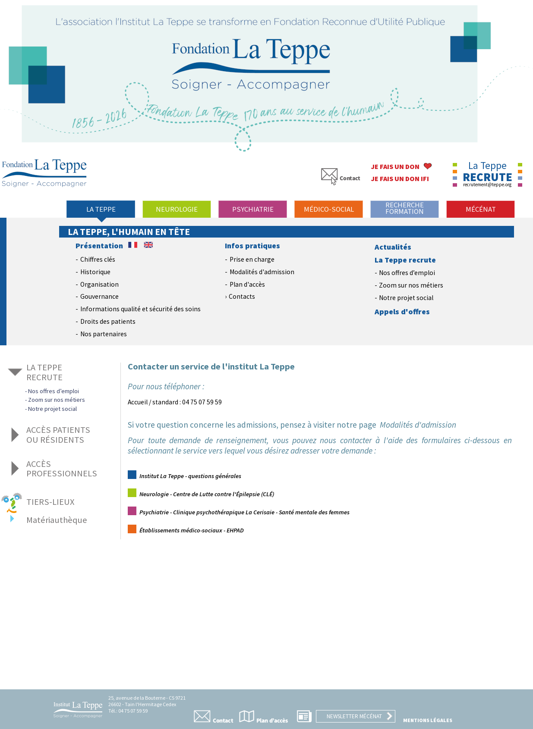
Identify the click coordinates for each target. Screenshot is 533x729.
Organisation (99, 284)
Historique (95, 272)
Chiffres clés (97, 259)
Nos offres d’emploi (407, 273)
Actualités (393, 247)
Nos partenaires (103, 334)
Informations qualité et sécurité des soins (140, 309)
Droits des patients (108, 321)
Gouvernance (99, 296)
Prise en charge (252, 259)
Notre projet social (406, 298)
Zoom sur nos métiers (411, 285)
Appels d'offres (402, 312)
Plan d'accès (247, 284)
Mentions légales (427, 720)
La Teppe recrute (405, 260)
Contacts (242, 296)
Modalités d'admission (262, 272)
